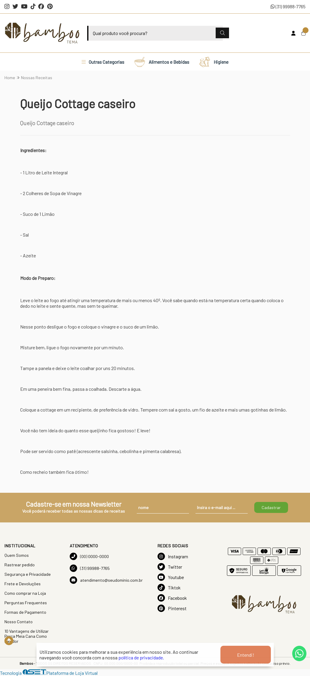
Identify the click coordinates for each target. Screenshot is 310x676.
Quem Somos (16, 555)
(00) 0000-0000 (89, 556)
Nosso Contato (18, 621)
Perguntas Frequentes (25, 602)
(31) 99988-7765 (288, 6)
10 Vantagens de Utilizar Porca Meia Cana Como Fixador (26, 636)
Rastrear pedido (19, 564)
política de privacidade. (141, 657)
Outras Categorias (103, 62)
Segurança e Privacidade (27, 574)
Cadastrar (271, 507)
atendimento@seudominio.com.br (106, 580)
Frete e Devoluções (22, 583)
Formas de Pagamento (25, 612)
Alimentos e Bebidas (161, 62)
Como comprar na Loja (25, 593)
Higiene (213, 62)
